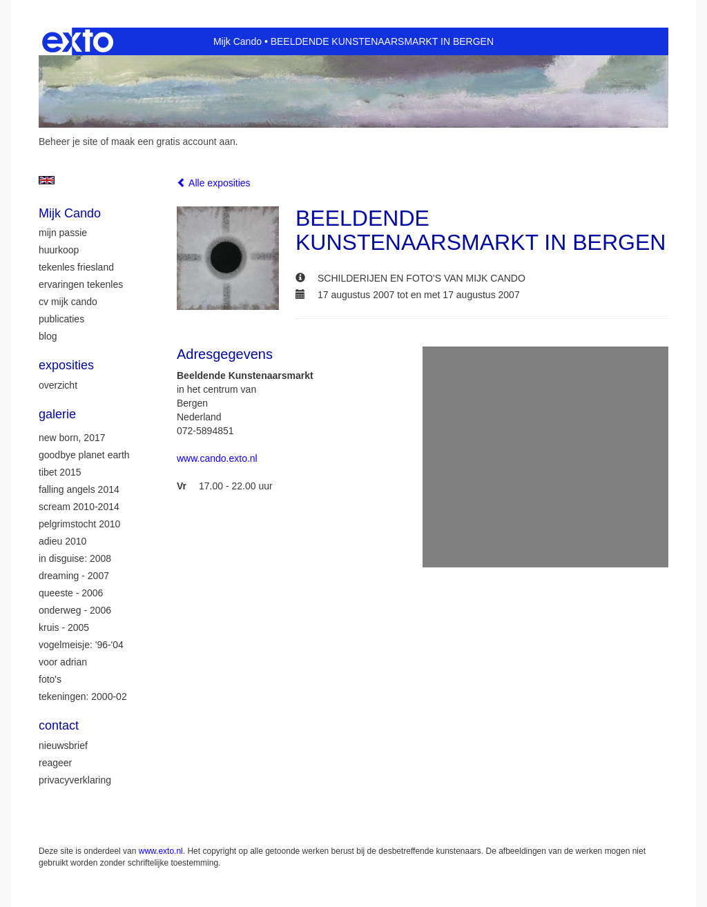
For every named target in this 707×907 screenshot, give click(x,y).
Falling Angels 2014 (79, 489)
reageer (55, 762)
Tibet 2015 (60, 472)
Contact (59, 725)
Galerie (57, 414)
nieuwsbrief (63, 745)
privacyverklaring (75, 780)
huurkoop (59, 249)
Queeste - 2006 (71, 592)
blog (48, 336)
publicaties (61, 318)
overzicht (58, 385)
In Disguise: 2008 (75, 558)
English (47, 180)
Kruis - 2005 (64, 627)
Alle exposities (214, 182)
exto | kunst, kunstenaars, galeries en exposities (78, 41)
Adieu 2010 (62, 541)
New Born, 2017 (72, 437)
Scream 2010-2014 (79, 506)
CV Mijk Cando (68, 301)
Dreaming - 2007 (74, 575)
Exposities (66, 365)
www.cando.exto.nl (217, 458)
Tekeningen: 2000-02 (83, 696)
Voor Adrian (63, 661)
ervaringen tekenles (81, 284)
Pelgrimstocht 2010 (79, 523)
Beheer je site (68, 141)
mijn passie (63, 232)
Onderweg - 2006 (75, 610)
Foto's (50, 679)
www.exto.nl (161, 851)
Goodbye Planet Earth (84, 454)
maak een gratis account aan (173, 141)
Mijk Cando (237, 41)
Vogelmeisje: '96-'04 (81, 644)
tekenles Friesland (76, 267)
